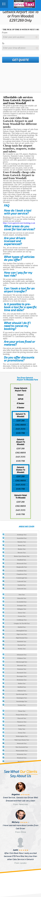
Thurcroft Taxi (21, 718)
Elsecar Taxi (21, 612)
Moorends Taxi (21, 665)
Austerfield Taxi (21, 538)
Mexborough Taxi (21, 662)
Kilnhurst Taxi (21, 658)
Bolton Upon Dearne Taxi (21, 556)
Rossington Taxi (21, 676)
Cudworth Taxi (21, 581)
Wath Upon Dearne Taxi (21, 740)
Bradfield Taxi (21, 560)
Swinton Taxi (22, 705)
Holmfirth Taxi (21, 641)
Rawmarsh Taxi (21, 672)
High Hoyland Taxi (21, 638)
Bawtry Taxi (21, 545)
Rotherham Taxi (22, 680)
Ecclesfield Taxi (22, 602)
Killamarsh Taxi (22, 654)
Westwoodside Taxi (21, 750)
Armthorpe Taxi (21, 534)
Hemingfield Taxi (21, 630)
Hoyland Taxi (22, 645)
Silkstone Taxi (21, 690)
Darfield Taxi (22, 585)
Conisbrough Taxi (21, 578)
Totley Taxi (21, 729)
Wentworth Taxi (21, 743)
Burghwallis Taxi (22, 567)
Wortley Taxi (22, 648)
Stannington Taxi (22, 698)
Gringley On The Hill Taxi (22, 623)
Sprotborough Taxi (21, 694)
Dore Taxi (22, 594)
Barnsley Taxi (22, 542)
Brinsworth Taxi (21, 563)
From (4, 32)
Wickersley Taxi (22, 754)
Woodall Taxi (22, 761)
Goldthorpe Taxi (22, 620)
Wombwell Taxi (21, 758)
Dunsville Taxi (21, 598)
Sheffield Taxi (22, 687)
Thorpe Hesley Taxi (22, 714)
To (3, 43)
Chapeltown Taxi (22, 574)
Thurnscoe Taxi (21, 722)
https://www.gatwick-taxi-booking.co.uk (19, 223)
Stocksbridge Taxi (21, 701)
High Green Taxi (22, 634)
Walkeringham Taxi (22, 736)
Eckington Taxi (21, 605)
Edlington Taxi (21, 609)
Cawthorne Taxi (21, 570)
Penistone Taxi (21, 669)
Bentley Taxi (22, 549)
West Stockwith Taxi (22, 747)
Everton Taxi (21, 616)
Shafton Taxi (22, 683)
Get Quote (20, 60)
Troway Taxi (21, 732)
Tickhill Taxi (22, 725)
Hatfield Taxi (22, 627)
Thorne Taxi (21, 711)
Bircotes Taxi (22, 552)
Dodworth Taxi (21, 588)
